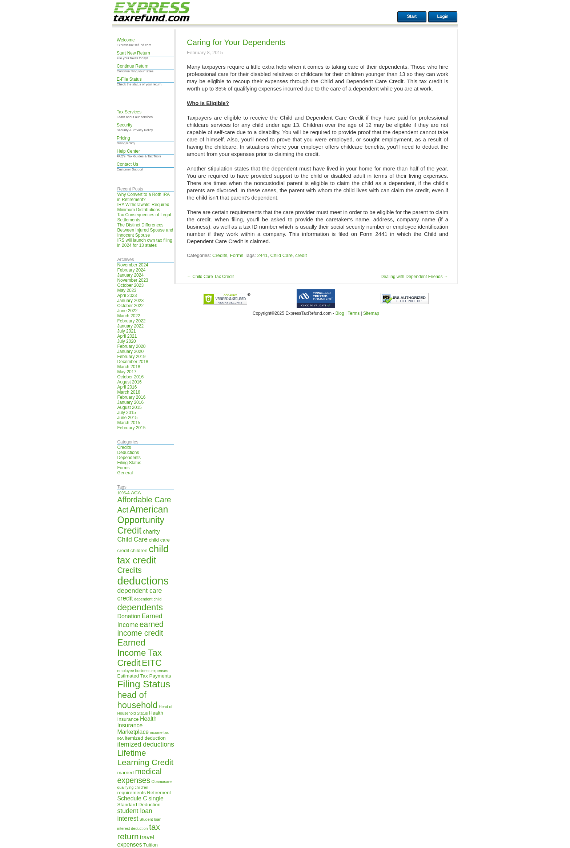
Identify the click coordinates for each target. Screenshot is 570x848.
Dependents (129, 457)
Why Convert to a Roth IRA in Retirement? (143, 197)
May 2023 (126, 290)
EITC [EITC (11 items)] (152, 663)
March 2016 (128, 392)
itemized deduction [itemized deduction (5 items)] (145, 738)
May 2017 (126, 371)
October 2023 (130, 285)
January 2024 (130, 275)
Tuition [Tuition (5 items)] (150, 845)
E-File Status (129, 79)
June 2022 (127, 310)
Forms (123, 467)
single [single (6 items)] (156, 798)
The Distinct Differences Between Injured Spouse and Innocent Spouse (145, 230)
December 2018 (132, 361)
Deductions (128, 452)
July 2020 (126, 341)
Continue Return (132, 66)
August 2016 (129, 382)
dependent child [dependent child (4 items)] (147, 599)
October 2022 (130, 305)
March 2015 (128, 422)
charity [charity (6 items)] (151, 532)
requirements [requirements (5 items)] (131, 792)
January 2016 (130, 402)
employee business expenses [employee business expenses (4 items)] (142, 670)
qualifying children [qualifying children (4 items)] (132, 787)
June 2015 (127, 417)
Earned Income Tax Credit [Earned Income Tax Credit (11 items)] (139, 653)
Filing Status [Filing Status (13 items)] (143, 684)
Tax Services (129, 111)
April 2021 (127, 336)
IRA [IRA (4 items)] (120, 738)
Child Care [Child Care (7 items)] (132, 539)
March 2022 (128, 315)
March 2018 (128, 366)
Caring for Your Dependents (236, 42)
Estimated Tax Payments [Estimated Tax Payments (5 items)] (144, 676)
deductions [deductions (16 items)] (143, 581)
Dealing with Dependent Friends (414, 276)
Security (124, 125)
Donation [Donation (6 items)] (128, 616)
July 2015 (126, 412)
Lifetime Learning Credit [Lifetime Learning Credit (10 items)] (145, 757)
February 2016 (131, 397)
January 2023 (130, 300)
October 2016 (130, 376)
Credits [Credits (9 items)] (129, 570)
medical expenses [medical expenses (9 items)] (139, 775)
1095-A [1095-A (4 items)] (123, 493)
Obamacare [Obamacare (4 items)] (162, 781)
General (125, 472)
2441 (262, 255)
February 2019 (131, 356)
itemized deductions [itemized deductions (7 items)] (145, 744)
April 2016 (127, 387)
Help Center (128, 151)
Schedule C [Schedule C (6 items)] (132, 798)
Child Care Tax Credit (210, 276)
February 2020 (131, 346)
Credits (124, 447)
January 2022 (130, 326)
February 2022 (131, 320)
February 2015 (131, 427)
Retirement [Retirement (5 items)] (159, 792)
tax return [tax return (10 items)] (138, 832)
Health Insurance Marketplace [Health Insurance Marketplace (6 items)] (137, 725)
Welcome (126, 40)
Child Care (281, 255)
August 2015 (129, 407)
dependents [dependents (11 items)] (140, 607)
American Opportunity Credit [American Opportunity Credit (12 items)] (142, 519)
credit (301, 255)
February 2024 (131, 270)
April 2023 (127, 295)
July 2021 (126, 331)
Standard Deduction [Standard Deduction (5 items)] (138, 804)
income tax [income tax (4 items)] (159, 732)
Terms (354, 313)
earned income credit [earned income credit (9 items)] (140, 628)
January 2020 (130, 351)
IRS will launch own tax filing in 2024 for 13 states (144, 243)
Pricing (123, 138)
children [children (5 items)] (139, 550)
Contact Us (127, 164)
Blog (340, 313)
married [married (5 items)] (125, 772)
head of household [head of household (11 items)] (137, 700)
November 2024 (132, 265)
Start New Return (133, 53)
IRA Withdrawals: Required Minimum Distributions (143, 207)
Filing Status (129, 462)
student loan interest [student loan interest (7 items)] (134, 814)
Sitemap (371, 313)
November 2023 (132, 280)
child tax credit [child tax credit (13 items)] (142, 554)
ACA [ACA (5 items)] (136, 492)
